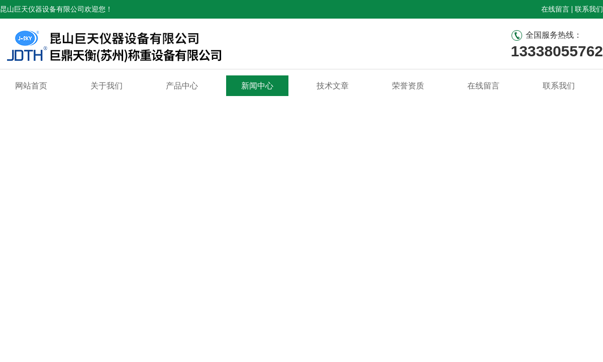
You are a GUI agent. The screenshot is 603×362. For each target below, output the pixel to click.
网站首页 (31, 85)
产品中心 (182, 85)
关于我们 (106, 85)
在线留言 (555, 9)
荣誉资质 (408, 85)
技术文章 (333, 85)
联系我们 (589, 9)
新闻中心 (257, 85)
